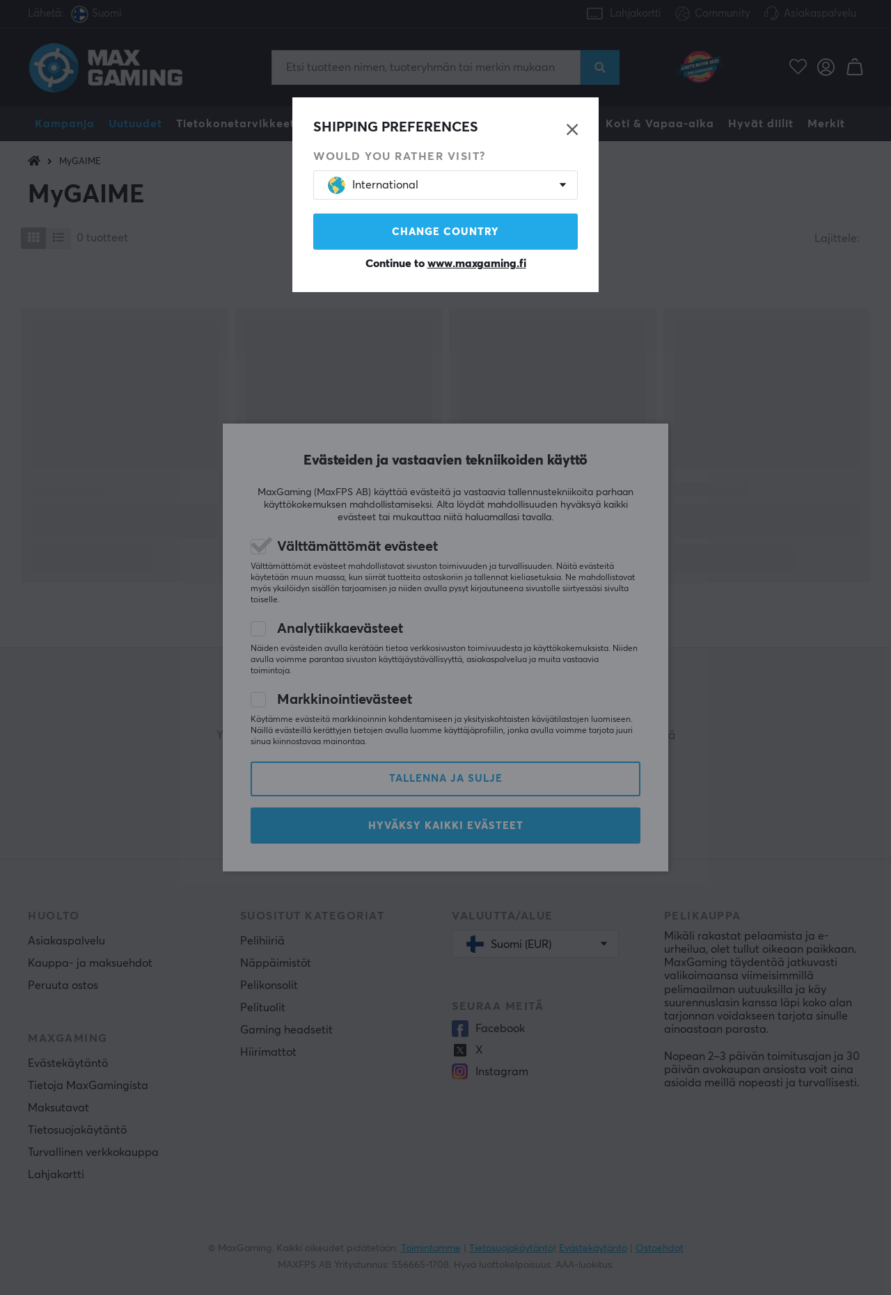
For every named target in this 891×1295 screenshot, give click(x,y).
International (373, 185)
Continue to (445, 263)
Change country (445, 232)
